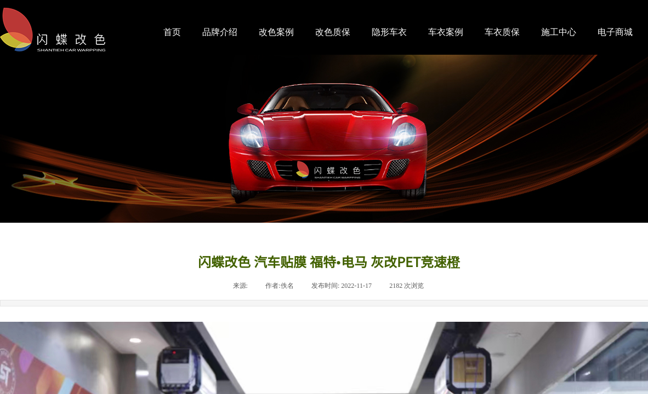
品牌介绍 (219, 32)
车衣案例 (445, 32)
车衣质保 (502, 32)
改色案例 (276, 32)
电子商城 (615, 32)
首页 (172, 32)
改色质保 (332, 32)
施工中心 (558, 32)
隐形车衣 (389, 32)
